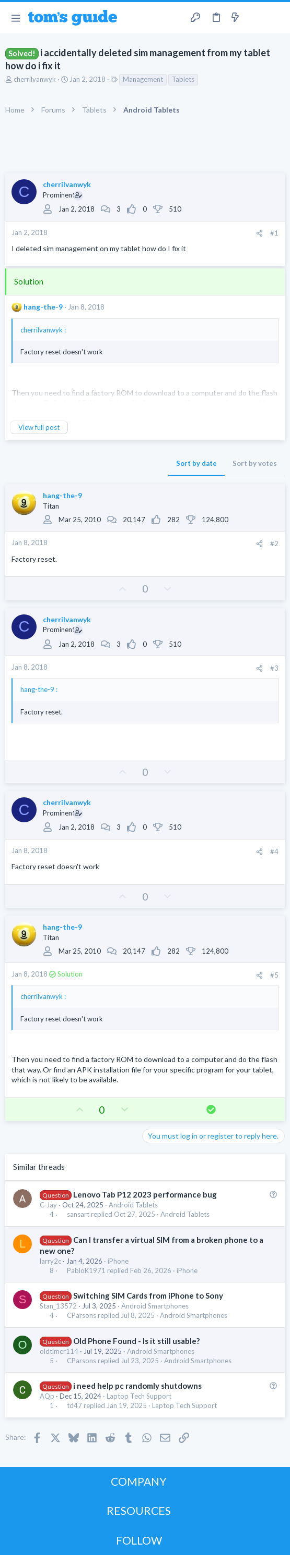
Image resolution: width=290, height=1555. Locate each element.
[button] (15, 18)
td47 (74, 1405)
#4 (274, 851)
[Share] (259, 233)
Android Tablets (133, 1205)
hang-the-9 (43, 306)
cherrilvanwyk (35, 79)
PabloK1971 (86, 1270)
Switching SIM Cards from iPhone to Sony (148, 1295)
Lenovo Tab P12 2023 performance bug (145, 1194)
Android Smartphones (155, 1306)
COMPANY (139, 1481)
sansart (78, 1214)
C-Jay (48, 1205)
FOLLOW (139, 1540)
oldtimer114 (59, 1351)
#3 (274, 668)
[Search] (276, 17)
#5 (274, 975)
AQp (47, 1396)
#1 (274, 233)
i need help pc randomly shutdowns (137, 1385)
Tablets (183, 79)
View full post (39, 427)
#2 (274, 543)
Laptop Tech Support (139, 1396)
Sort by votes (255, 463)
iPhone (118, 1261)
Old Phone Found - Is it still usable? (136, 1341)
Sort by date (196, 463)
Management (143, 79)
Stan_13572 (58, 1306)
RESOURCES (139, 1510)
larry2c (50, 1261)
